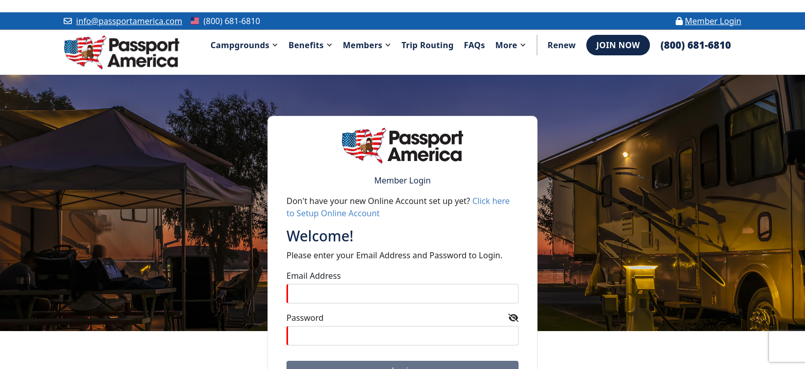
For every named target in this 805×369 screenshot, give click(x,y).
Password (304, 317)
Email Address (313, 275)
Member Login (713, 21)
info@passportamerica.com (129, 21)
